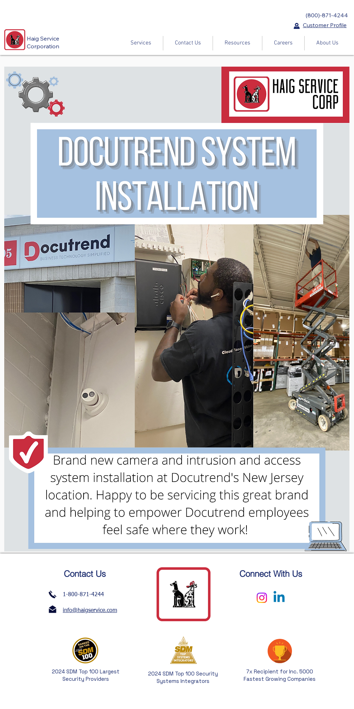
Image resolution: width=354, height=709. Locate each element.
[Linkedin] (279, 598)
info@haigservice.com (90, 610)
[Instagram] (262, 598)
